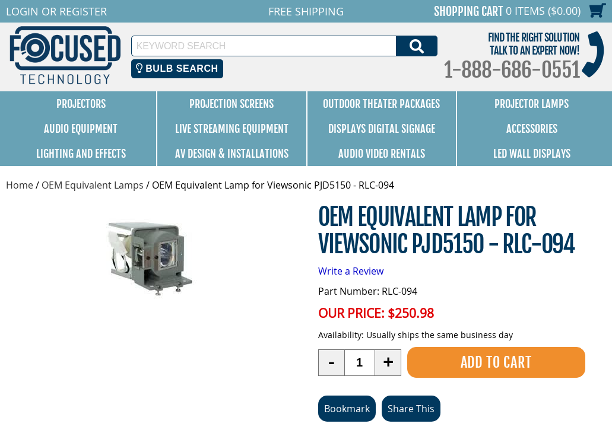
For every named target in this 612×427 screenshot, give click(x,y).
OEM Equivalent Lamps (93, 185)
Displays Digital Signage (381, 128)
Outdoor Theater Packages (381, 103)
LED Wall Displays (531, 153)
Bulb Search (177, 68)
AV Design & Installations (231, 153)
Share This (411, 408)
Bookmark (347, 408)
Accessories (531, 128)
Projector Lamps (531, 103)
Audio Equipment (81, 128)
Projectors (81, 103)
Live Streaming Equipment (231, 128)
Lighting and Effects (81, 153)
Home (19, 185)
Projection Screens (231, 103)
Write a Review (350, 271)
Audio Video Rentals (381, 153)
